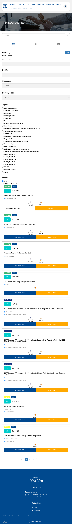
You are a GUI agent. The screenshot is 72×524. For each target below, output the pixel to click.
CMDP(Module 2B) (10, 159)
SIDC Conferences (10, 146)
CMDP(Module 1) (9, 154)
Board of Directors (10, 169)
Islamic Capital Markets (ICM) (13, 123)
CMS (28, 4)
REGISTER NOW (19, 237)
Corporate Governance (11, 139)
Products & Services (11, 110)
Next (34, 460)
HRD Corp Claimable (11, 184)
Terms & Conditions (33, 516)
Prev (22, 460)
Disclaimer (12, 516)
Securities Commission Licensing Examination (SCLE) (22, 128)
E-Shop (12, 4)
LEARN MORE (52, 208)
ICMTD (6, 172)
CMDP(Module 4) (9, 164)
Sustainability (8, 144)
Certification (8, 133)
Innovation (7, 113)
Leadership (7, 118)
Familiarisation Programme (13, 131)
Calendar (21, 4)
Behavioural (8, 126)
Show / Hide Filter (36, 521)
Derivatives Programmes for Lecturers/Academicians (21, 151)
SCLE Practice (9, 167)
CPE (5, 181)
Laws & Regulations (10, 108)
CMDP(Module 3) (9, 162)
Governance (8, 121)
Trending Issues (9, 115)
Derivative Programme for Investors (16, 141)
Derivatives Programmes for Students (16, 149)
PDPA (4, 516)
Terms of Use (21, 516)
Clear (67, 52)
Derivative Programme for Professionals (17, 136)
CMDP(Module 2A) (10, 156)
